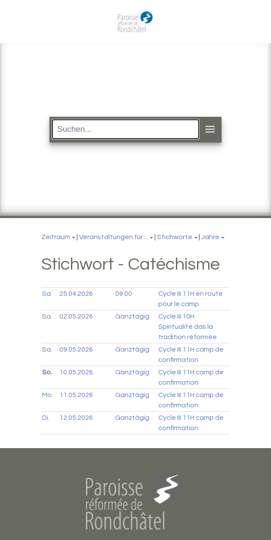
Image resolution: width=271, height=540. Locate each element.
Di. (45, 417)
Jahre (210, 237)
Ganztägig (132, 316)
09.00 (123, 293)
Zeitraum (55, 237)
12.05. (76, 417)
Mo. (47, 394)
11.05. (76, 394)
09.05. (76, 349)
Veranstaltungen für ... (113, 237)
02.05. (76, 316)
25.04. (76, 293)
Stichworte (174, 237)
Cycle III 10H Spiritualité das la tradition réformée (187, 326)
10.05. (76, 372)
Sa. (47, 293)
